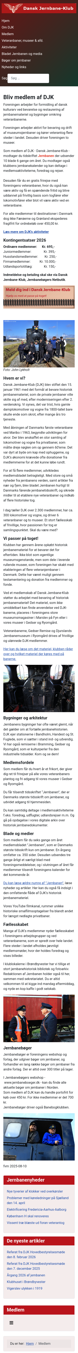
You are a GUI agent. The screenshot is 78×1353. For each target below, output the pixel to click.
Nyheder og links (14, 67)
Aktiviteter (9, 47)
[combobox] (28, 78)
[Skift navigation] (11, 1323)
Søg (4, 78)
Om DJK (8, 27)
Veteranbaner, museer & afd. (22, 41)
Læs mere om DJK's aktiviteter (26, 232)
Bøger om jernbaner (16, 60)
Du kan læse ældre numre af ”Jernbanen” (33, 883)
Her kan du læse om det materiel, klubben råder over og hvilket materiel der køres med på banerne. (38, 654)
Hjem (6, 21)
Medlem (8, 34)
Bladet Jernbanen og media (22, 54)
